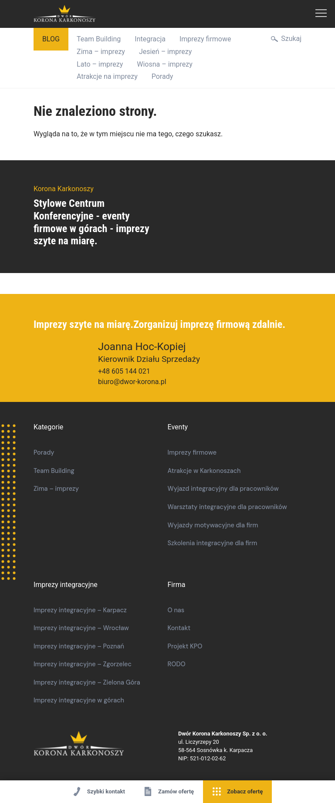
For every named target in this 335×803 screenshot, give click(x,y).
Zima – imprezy (101, 51)
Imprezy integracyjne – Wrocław (81, 628)
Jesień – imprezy (165, 51)
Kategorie (48, 427)
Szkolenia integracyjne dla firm (212, 543)
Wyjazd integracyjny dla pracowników (223, 489)
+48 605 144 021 (124, 371)
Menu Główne (321, 14)
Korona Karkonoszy (106, 744)
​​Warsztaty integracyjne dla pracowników (227, 507)
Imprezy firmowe (205, 39)
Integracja (150, 39)
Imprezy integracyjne (66, 584)
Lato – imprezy (100, 64)
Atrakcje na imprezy (107, 76)
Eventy (178, 427)
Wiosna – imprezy (165, 64)
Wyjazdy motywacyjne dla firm (213, 525)
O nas (176, 610)
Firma (177, 584)
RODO (177, 664)
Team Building (99, 39)
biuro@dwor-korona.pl (132, 382)
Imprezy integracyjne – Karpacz (80, 610)
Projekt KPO (185, 646)
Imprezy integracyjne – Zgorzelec (83, 664)
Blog (51, 39)
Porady (162, 76)
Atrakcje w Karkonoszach (204, 471)
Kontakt (179, 628)
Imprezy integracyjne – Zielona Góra (87, 682)
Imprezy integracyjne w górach (79, 700)
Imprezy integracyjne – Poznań (79, 646)
